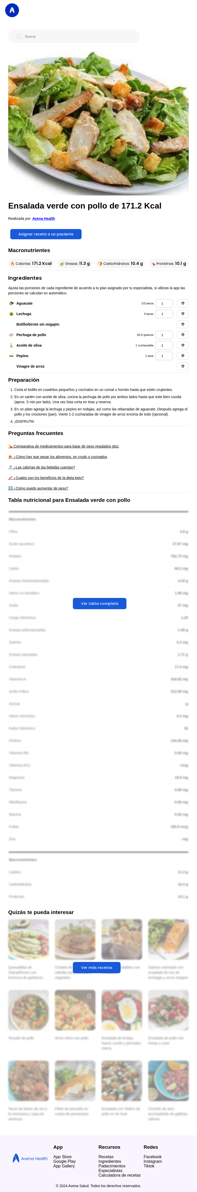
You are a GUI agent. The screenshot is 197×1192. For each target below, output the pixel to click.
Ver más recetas (96, 967)
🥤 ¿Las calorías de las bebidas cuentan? (41, 467)
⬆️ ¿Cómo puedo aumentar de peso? (38, 488)
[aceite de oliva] (164, 345)
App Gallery (64, 1166)
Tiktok (149, 1166)
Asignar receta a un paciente (45, 234)
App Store (62, 1157)
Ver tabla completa (99, 603)
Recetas (106, 1157)
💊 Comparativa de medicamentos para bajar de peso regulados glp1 (63, 446)
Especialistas (110, 1170)
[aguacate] (164, 303)
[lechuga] (164, 314)
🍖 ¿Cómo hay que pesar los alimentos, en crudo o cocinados (57, 457)
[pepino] (164, 356)
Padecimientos (111, 1166)
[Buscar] (78, 36)
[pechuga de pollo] (164, 335)
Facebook (153, 1157)
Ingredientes (109, 1161)
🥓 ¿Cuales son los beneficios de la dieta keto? (46, 478)
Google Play (64, 1161)
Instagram (153, 1161)
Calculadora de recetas (119, 1175)
